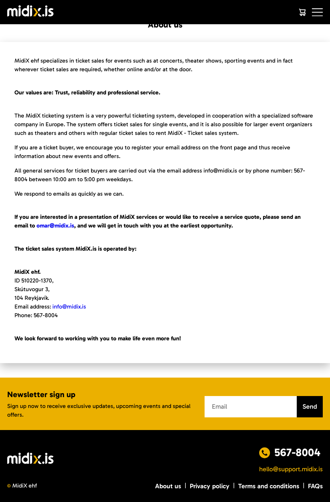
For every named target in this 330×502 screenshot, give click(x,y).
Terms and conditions (268, 486)
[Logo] (30, 12)
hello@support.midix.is (291, 469)
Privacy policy (210, 486)
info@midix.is (69, 306)
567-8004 (297, 452)
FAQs (315, 486)
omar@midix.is (55, 225)
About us (168, 486)
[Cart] (302, 12)
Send (310, 406)
